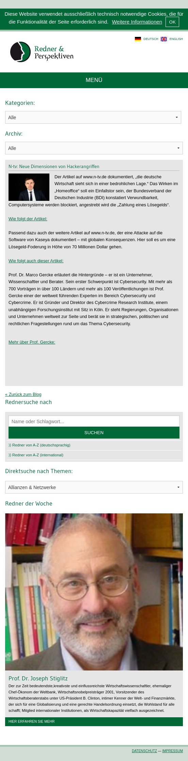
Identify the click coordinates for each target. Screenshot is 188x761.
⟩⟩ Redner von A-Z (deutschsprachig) (39, 445)
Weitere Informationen (137, 22)
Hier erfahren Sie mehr (31, 721)
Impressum (172, 751)
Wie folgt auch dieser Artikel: (36, 260)
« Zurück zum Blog (23, 394)
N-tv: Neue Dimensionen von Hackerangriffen (54, 166)
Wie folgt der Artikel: (28, 218)
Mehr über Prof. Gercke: (32, 342)
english (176, 39)
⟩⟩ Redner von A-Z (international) (36, 455)
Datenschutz (144, 751)
